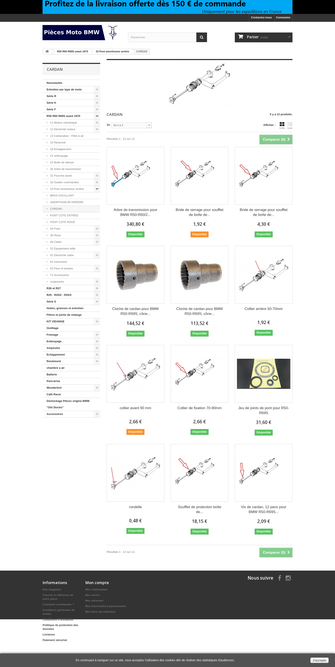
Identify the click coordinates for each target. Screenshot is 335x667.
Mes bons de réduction (100, 611)
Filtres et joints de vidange (64, 314)
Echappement (56, 354)
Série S (51, 301)
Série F (51, 109)
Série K (51, 102)
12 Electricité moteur (62, 129)
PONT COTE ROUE (62, 222)
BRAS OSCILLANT (61, 195)
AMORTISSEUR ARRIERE (66, 202)
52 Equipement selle (62, 248)
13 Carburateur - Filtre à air (66, 135)
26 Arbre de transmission (65, 169)
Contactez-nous (261, 17)
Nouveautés (54, 82)
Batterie (52, 374)
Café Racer (54, 394)
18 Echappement (60, 149)
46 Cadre (55, 241)
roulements (56, 281)
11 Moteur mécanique (63, 122)
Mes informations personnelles (105, 606)
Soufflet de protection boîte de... (199, 509)
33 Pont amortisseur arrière (66, 188)
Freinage (52, 334)
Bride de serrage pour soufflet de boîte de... (199, 212)
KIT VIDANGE (56, 321)
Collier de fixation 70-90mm (200, 408)
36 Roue (55, 235)
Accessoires (55, 414)
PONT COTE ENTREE (63, 215)
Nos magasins (52, 589)
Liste (289, 125)
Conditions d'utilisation (58, 619)
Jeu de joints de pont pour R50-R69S (263, 410)
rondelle (135, 507)
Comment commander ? (58, 604)
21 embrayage (58, 155)
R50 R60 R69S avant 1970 (63, 116)
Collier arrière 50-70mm (264, 309)
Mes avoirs (92, 595)
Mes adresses (94, 600)
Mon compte (97, 582)
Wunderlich (54, 387)
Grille (282, 125)
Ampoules (53, 348)
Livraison (49, 634)
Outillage (53, 328)
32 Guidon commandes (64, 182)
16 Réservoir (57, 142)
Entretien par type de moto (64, 89)
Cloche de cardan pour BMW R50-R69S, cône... (135, 311)
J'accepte (319, 660)
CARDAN (55, 208)
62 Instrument (58, 261)
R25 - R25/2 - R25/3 (59, 295)
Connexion (283, 17)
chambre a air (56, 367)
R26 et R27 (54, 288)
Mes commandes (96, 589)
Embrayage (54, 341)
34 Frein (54, 228)
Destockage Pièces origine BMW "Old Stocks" (68, 404)
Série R (51, 96)
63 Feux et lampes (61, 268)
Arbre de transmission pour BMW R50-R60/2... (135, 212)
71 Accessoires (59, 275)
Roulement (54, 361)
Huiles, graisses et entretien (65, 308)
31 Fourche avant (60, 175)
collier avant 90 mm (135, 408)
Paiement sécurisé (55, 640)
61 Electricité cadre (61, 255)
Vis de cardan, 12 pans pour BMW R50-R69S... (263, 509)
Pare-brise (53, 381)
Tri (108, 125)
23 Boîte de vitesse (61, 162)
